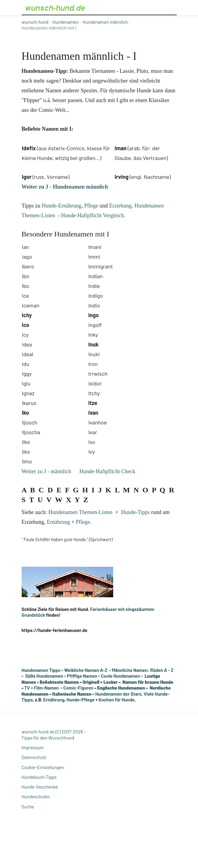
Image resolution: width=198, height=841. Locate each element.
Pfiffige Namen (82, 676)
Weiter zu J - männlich (46, 471)
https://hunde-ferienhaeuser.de (55, 630)
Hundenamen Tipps (41, 670)
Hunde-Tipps (135, 512)
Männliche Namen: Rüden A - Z (142, 670)
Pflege (91, 206)
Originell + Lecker (100, 682)
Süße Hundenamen (44, 676)
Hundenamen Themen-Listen (80, 512)
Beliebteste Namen (59, 682)
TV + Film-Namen (41, 687)
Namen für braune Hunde (147, 682)
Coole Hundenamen (120, 676)
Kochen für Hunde (117, 699)
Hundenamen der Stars (118, 694)
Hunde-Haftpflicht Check (107, 471)
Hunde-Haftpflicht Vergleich (92, 215)
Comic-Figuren (78, 687)
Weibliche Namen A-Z (85, 670)
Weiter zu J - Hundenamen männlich (65, 187)
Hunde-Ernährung (61, 206)
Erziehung (120, 206)
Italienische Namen (72, 694)
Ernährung (58, 522)
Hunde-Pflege (81, 699)
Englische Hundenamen (121, 687)
